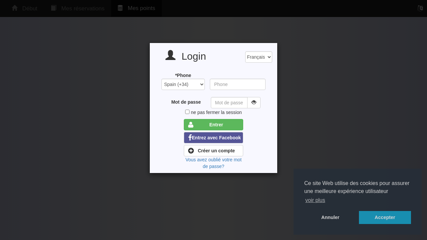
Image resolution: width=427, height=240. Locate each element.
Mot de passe (186, 102)
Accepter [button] (385, 217)
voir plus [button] (315, 200)
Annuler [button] (330, 217)
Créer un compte (211, 150)
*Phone (183, 75)
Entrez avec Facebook (214, 137)
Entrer (205, 124)
